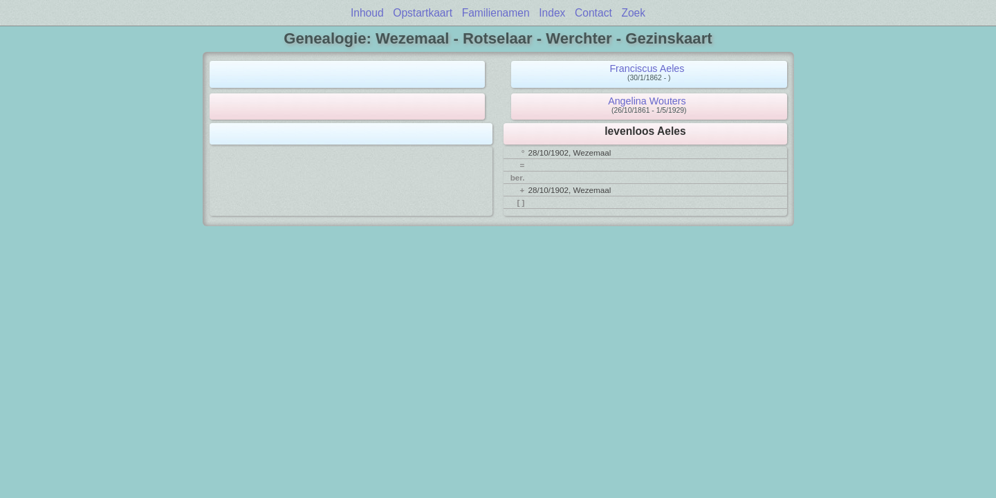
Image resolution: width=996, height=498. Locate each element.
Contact (593, 13)
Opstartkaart (422, 13)
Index (552, 13)
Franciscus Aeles (646, 68)
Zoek (633, 13)
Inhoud (367, 13)
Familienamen (496, 13)
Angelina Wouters (647, 101)
